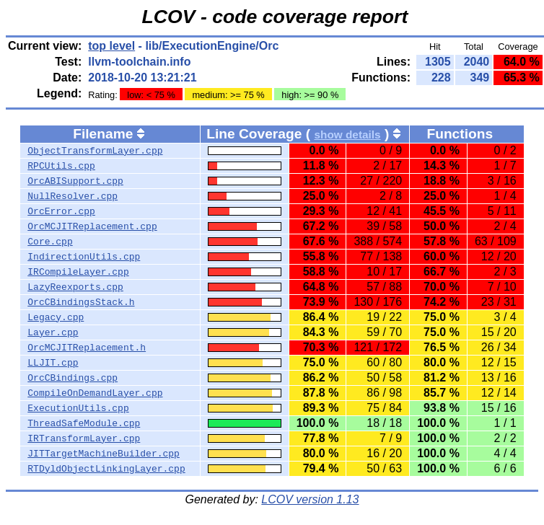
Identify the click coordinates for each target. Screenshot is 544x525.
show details (347, 134)
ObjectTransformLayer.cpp (94, 150)
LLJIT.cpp (52, 362)
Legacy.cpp (55, 317)
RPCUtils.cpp (61, 165)
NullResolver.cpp (72, 196)
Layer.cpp (52, 332)
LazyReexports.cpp (75, 287)
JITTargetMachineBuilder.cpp (103, 453)
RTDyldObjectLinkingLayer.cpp (106, 468)
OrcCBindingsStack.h (80, 302)
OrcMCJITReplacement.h (86, 347)
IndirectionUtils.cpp (83, 256)
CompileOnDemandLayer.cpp (94, 393)
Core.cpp (49, 241)
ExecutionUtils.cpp (77, 408)
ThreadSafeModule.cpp (83, 423)
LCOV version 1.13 (310, 499)
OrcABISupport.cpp (75, 181)
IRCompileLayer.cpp (77, 271)
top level (111, 46)
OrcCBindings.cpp (72, 377)
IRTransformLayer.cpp (83, 438)
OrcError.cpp (61, 211)
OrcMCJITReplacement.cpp (92, 226)
